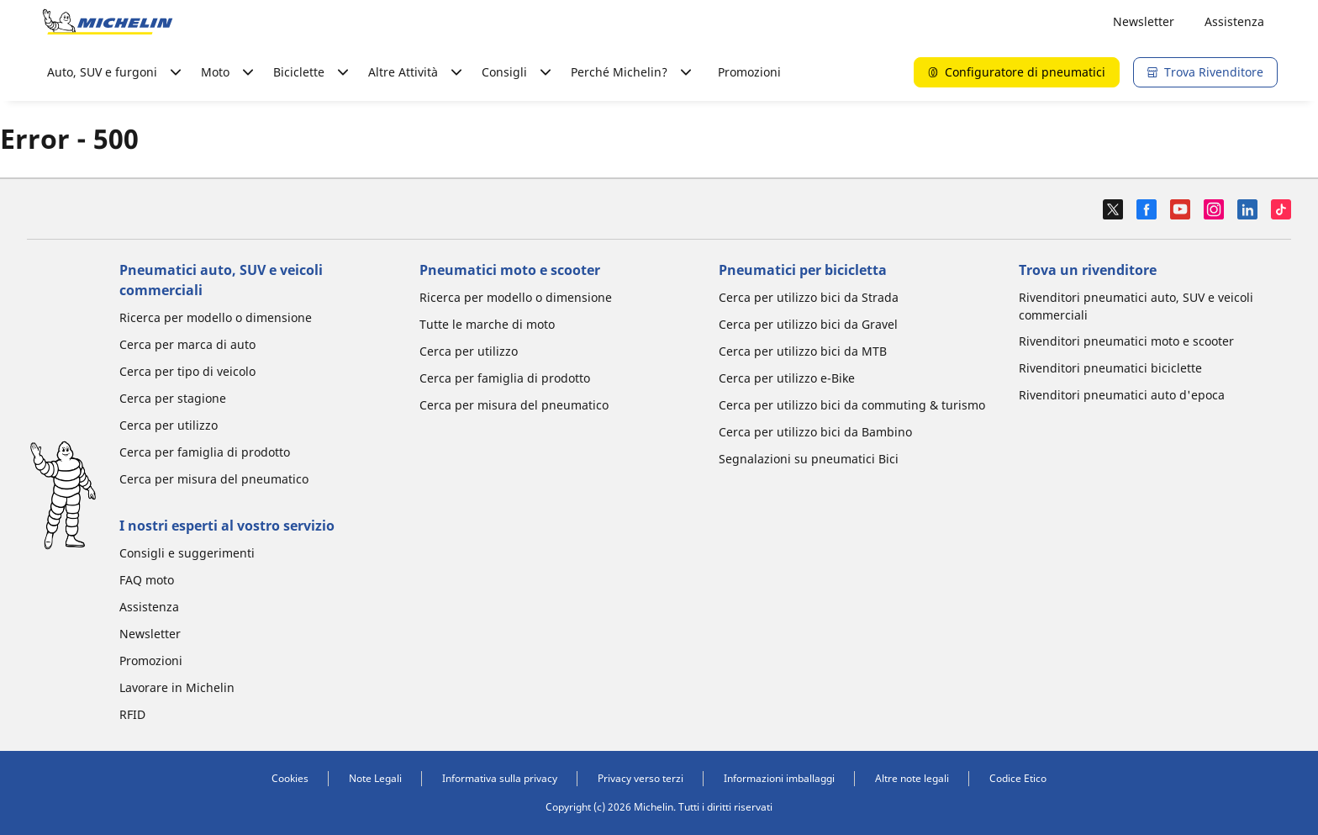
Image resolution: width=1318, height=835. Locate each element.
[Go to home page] (107, 22)
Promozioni (749, 72)
